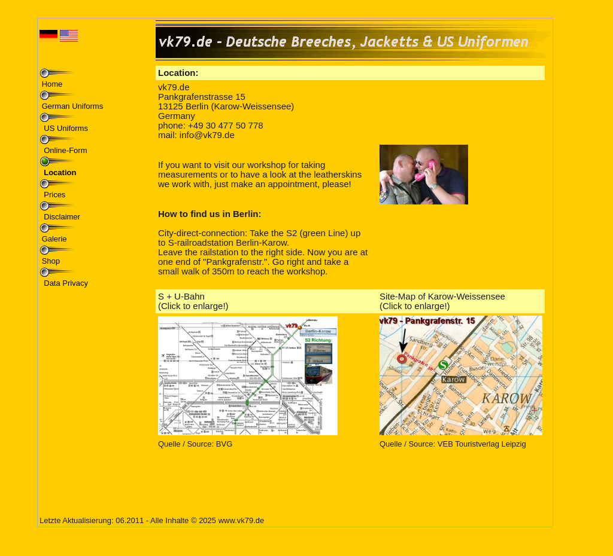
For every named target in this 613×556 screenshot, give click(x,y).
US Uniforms (65, 128)
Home (52, 84)
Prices (54, 194)
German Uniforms (73, 106)
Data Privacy (65, 283)
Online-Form (64, 150)
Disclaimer (61, 216)
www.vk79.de (242, 520)
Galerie (54, 238)
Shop (51, 260)
